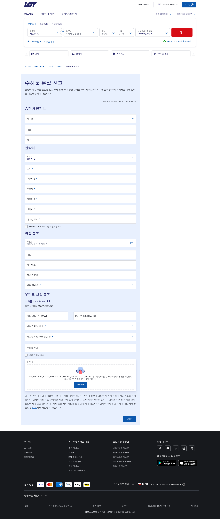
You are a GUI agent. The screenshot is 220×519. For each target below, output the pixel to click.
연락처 (125, 506)
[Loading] (168, 4)
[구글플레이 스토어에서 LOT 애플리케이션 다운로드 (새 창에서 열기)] (166, 463)
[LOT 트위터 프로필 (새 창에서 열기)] (192, 448)
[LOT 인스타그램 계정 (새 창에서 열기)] (184, 448)
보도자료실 (29, 457)
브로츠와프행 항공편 (122, 461)
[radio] (31, 24)
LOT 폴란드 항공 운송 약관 (60, 506)
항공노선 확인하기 (35, 495)
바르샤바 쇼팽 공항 (76, 470)
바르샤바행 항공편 (121, 448)
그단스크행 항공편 (121, 457)
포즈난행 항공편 (120, 466)
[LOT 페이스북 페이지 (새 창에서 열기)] (160, 448)
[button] (44, 32)
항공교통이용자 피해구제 (159, 506)
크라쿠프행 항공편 (121, 452)
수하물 (71, 452)
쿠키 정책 (97, 506)
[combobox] (79, 158)
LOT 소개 (28, 448)
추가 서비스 (73, 448)
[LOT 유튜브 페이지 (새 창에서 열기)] (168, 448)
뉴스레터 (28, 452)
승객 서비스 (73, 466)
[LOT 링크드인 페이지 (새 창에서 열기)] (176, 448)
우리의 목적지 (74, 461)
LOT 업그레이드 (75, 457)
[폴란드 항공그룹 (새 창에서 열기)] (143, 484)
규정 (26, 506)
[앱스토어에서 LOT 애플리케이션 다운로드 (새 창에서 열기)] (187, 463)
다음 (34, 407)
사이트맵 (195, 506)
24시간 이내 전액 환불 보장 (178, 41)
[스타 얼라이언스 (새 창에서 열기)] (168, 484)
